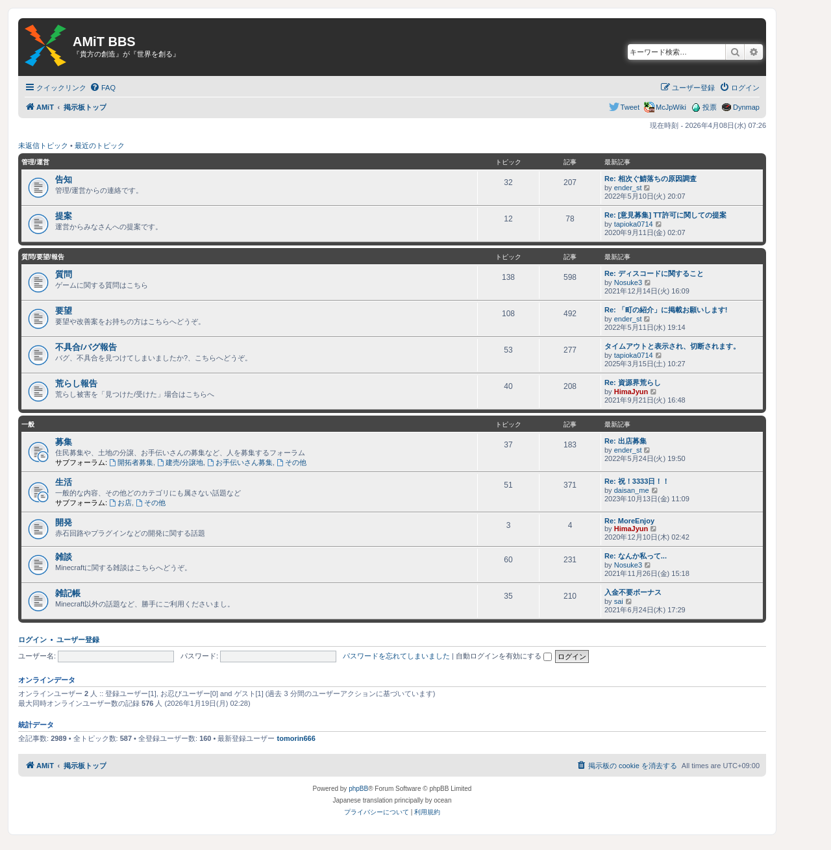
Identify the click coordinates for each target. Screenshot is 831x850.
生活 (63, 482)
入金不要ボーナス (633, 592)
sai (618, 601)
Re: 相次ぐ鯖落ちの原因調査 (650, 178)
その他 (291, 462)
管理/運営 (35, 162)
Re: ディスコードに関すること (654, 273)
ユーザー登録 (77, 640)
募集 (63, 442)
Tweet (630, 107)
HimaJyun (631, 391)
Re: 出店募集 (625, 441)
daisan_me (631, 490)
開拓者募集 (131, 462)
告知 (63, 179)
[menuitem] (103, 87)
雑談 (63, 557)
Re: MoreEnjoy (629, 521)
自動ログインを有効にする (504, 656)
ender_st (628, 188)
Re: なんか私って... (635, 556)
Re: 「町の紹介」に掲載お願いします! (665, 310)
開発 (63, 522)
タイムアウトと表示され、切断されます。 (672, 346)
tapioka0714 (633, 224)
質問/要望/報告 (42, 256)
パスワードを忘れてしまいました (396, 656)
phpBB (358, 788)
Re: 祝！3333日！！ (636, 481)
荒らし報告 (76, 383)
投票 (709, 107)
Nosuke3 (628, 282)
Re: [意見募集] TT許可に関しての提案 (665, 215)
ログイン (32, 640)
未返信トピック (43, 145)
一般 (27, 424)
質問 (63, 274)
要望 (63, 311)
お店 (120, 502)
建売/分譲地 (180, 462)
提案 (63, 216)
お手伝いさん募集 (240, 462)
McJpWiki (671, 107)
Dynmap (746, 107)
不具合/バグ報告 (86, 347)
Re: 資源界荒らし (632, 382)
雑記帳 (68, 593)
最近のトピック (100, 145)
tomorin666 (296, 738)
